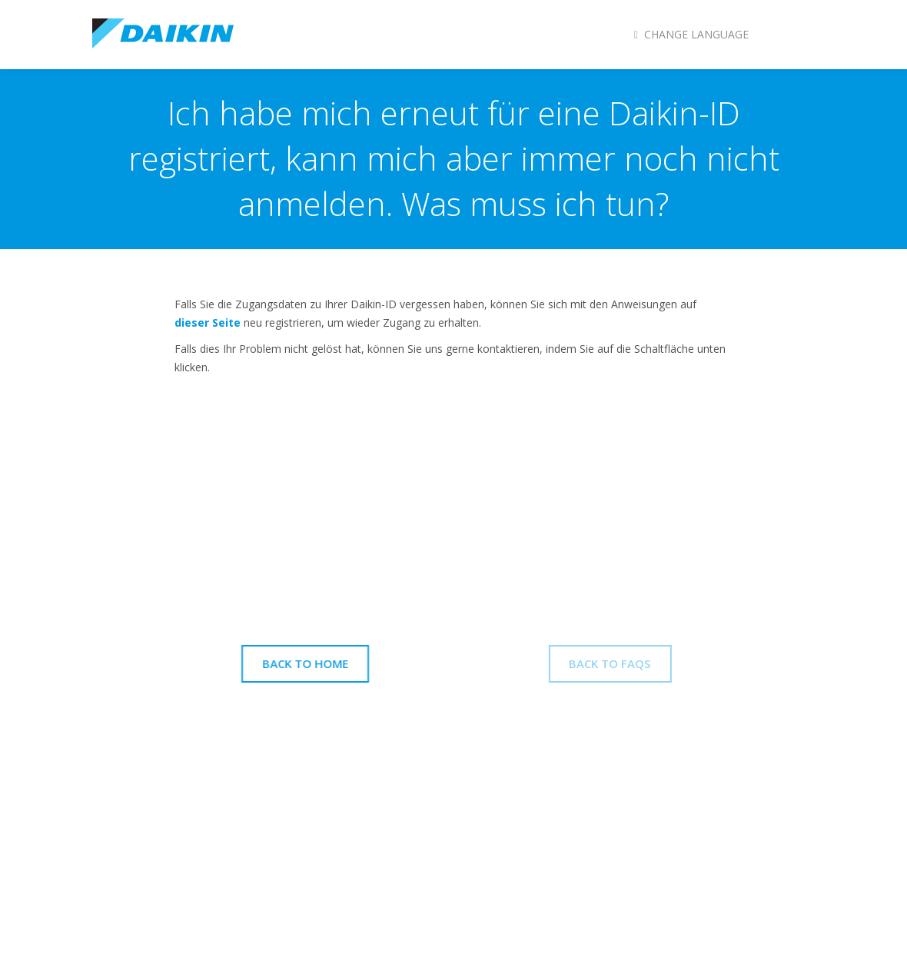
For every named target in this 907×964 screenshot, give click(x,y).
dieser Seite (207, 322)
